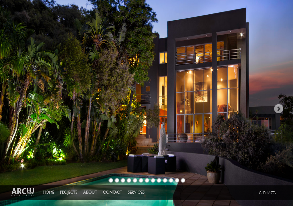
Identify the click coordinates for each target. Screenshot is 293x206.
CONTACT (112, 192)
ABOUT (90, 192)
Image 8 (153, 180)
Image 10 (165, 180)
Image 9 (159, 180)
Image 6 (141, 180)
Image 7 (147, 180)
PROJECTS (68, 192)
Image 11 (171, 180)
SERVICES (136, 192)
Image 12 (177, 180)
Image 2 (117, 180)
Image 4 (129, 180)
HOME (48, 192)
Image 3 (123, 180)
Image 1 (111, 180)
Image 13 (183, 180)
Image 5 (135, 180)
